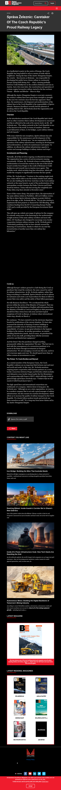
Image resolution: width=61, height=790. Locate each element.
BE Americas (19, 687)
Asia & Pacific (41, 687)
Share (12, 428)
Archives (41, 731)
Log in (52, 3)
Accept (30, 786)
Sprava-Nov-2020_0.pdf (17, 419)
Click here (45, 781)
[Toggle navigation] (57, 8)
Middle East (19, 709)
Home (8, 13)
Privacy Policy (30, 759)
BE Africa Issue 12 (41, 709)
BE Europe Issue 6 (19, 731)
